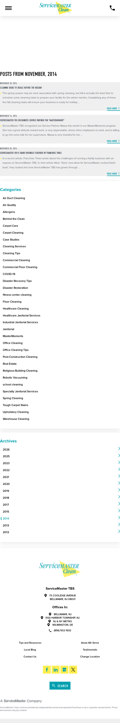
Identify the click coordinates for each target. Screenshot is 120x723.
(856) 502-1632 (60, 630)
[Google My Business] (64, 670)
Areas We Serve (90, 642)
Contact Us (30, 656)
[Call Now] (112, 8)
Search (60, 686)
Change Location (90, 656)
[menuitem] (60, 449)
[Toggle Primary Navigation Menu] (8, 8)
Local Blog (30, 649)
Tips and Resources (30, 642)
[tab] (61, 449)
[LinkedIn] (56, 670)
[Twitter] (73, 670)
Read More (112, 108)
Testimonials (90, 649)
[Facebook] (47, 670)
